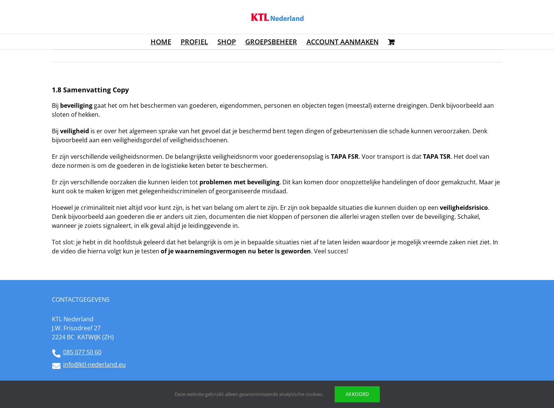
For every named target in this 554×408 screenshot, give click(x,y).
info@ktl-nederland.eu (94, 364)
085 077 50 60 (82, 352)
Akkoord (357, 394)
